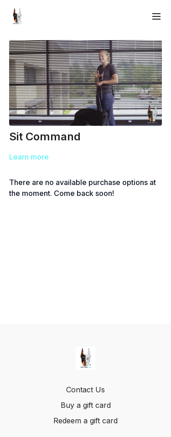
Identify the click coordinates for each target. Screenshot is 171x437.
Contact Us (85, 389)
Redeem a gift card (85, 420)
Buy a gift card (86, 405)
